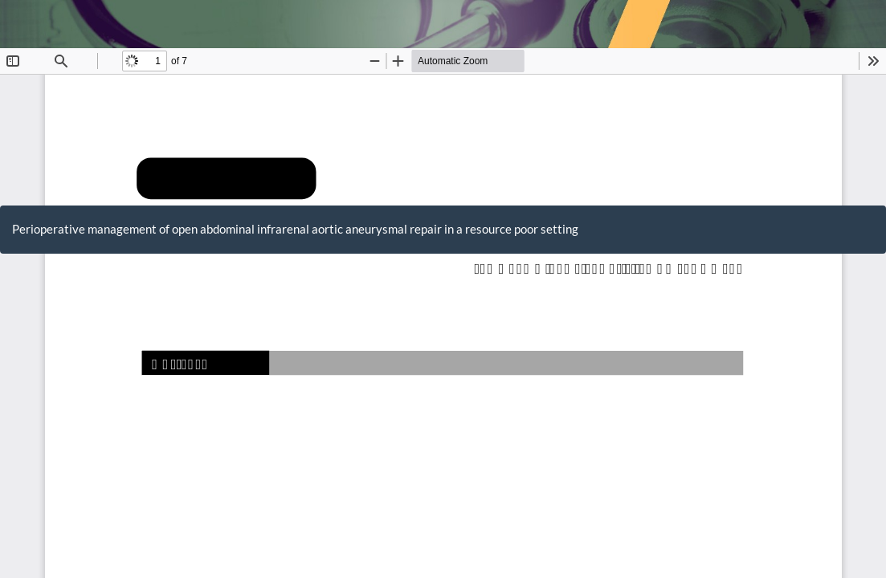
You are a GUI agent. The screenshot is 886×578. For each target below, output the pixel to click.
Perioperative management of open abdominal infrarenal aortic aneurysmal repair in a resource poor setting (295, 229)
